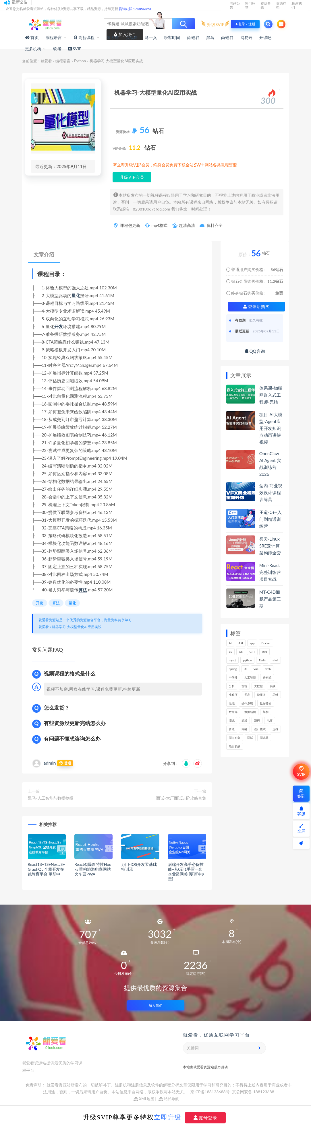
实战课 (132, 37)
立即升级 (167, 1117)
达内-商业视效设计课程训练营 (271, 492)
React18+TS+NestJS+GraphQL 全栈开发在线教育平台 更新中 (46, 869)
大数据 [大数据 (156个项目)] (258, 686)
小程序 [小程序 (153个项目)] (233, 694)
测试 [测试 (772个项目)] (232, 720)
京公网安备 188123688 (253, 1091)
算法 (82, 589)
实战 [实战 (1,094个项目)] (272, 686)
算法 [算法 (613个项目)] (232, 729)
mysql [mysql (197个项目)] (232, 660)
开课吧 (265, 37)
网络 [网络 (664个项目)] (244, 729)
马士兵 (151, 37)
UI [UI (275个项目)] (245, 669)
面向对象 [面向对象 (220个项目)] (234, 737)
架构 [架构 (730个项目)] (265, 712)
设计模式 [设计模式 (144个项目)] (260, 729)
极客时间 (172, 37)
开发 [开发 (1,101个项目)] (247, 694)
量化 (76, 295)
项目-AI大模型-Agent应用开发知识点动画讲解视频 (270, 428)
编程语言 (54, 37)
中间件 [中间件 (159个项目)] (233, 677)
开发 (58, 326)
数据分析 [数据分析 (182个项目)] (265, 703)
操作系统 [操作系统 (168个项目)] (247, 703)
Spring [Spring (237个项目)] (233, 669)
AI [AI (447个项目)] (230, 643)
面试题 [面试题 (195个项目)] (264, 737)
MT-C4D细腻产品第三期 (270, 598)
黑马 (210, 37)
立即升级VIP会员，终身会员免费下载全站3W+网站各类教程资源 (177, 165)
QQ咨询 (255, 351)
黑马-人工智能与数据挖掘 (51, 798)
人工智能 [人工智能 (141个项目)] (250, 677)
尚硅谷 (193, 37)
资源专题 (265, 5)
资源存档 (281, 5)
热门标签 (250, 5)
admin (50, 762)
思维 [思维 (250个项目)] (275, 694)
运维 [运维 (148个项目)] (275, 729)
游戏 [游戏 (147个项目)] (244, 720)
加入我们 (156, 1005)
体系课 (113, 37)
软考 (57, 48)
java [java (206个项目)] (264, 651)
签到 (301, 793)
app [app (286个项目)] (252, 643)
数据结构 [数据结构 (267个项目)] (250, 712)
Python (80, 61)
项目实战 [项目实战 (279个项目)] (234, 746)
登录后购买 (256, 306)
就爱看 (46, 61)
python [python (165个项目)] (247, 660)
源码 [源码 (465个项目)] (257, 720)
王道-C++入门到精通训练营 (270, 519)
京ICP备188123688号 (210, 1091)
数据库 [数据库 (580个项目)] (233, 712)
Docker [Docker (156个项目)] (266, 643)
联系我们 (296, 5)
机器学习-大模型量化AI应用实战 (76, 627)
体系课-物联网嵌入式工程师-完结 (271, 394)
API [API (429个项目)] (240, 643)
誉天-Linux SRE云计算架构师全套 (270, 545)
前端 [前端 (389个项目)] (244, 686)
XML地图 (144, 1098)
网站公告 (235, 5)
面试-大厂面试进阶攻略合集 (181, 798)
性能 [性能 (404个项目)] (232, 703)
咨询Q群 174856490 (135, 9)
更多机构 (33, 48)
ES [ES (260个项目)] (230, 651)
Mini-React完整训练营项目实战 (270, 572)
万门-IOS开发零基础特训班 (139, 867)
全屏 (301, 828)
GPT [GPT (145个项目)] (252, 651)
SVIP (301, 771)
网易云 (246, 37)
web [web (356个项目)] (268, 669)
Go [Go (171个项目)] (241, 651)
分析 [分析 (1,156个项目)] (232, 686)
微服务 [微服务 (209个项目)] (261, 694)
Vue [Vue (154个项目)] (256, 669)
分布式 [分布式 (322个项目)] (267, 677)
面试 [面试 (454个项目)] (250, 737)
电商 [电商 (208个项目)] (270, 720)
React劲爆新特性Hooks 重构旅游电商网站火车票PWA (92, 869)
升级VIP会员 (132, 177)
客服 (301, 811)
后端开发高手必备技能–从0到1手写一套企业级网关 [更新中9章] (186, 871)
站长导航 (169, 1098)
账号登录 (205, 1117)
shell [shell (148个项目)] (275, 660)
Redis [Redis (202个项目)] (262, 660)
